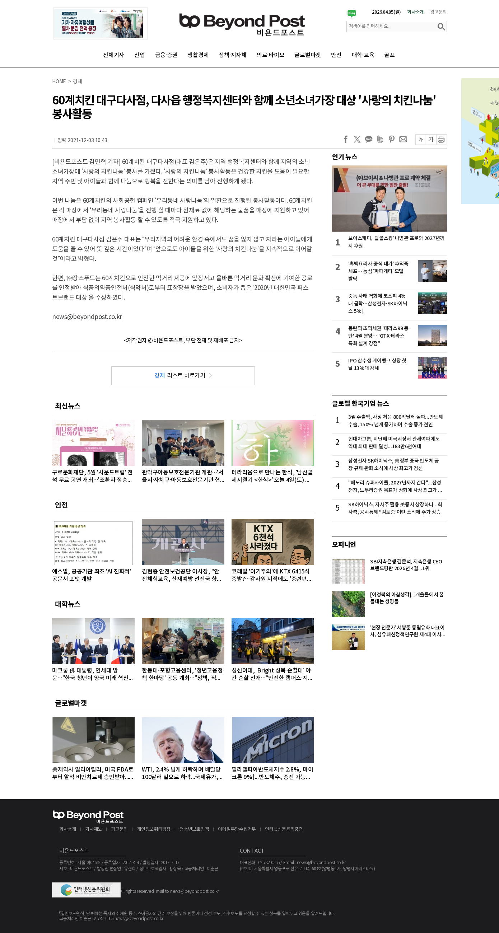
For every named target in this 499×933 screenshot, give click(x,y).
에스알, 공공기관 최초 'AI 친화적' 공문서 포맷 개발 (91, 575)
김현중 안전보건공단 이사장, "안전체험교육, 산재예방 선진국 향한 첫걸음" (182, 575)
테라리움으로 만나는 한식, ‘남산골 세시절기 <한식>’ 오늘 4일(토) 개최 (272, 476)
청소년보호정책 (194, 829)
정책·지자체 (233, 55)
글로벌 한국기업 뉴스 (360, 404)
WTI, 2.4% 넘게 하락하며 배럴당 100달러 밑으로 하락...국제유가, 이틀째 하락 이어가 (181, 773)
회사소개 (415, 12)
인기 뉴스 (345, 157)
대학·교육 (363, 55)
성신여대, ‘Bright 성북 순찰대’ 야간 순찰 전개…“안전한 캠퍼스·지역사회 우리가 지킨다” (272, 674)
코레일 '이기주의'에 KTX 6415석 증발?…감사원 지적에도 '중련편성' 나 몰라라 (272, 575)
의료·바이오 (271, 55)
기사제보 (93, 829)
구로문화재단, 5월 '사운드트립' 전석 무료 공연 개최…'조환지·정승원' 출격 (93, 476)
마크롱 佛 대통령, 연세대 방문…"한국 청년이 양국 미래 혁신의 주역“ (93, 674)
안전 (336, 55)
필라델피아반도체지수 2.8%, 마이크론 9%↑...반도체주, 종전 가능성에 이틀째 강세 (272, 773)
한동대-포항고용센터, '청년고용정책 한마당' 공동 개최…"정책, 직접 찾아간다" (182, 674)
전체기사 (113, 55)
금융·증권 (166, 55)
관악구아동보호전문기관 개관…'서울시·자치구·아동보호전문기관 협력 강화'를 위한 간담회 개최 (183, 476)
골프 (389, 55)
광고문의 (438, 12)
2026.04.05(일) (386, 12)
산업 (139, 55)
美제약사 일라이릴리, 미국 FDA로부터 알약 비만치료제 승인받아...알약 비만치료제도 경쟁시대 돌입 (93, 773)
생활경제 (198, 55)
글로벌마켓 (307, 55)
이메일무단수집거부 (237, 829)
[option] (100, 23)
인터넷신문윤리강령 (284, 829)
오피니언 (344, 545)
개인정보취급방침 (154, 829)
